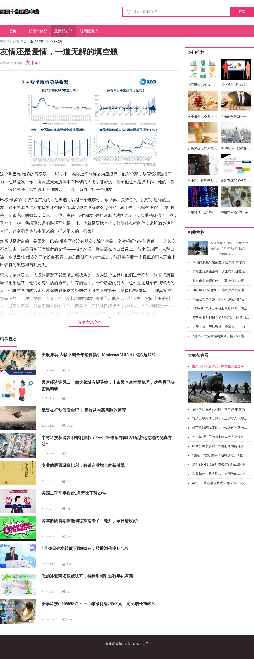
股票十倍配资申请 (38, 33)
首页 (12, 31)
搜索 (242, 11)
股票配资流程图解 (89, 33)
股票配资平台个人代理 (63, 33)
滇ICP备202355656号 (133, 644)
